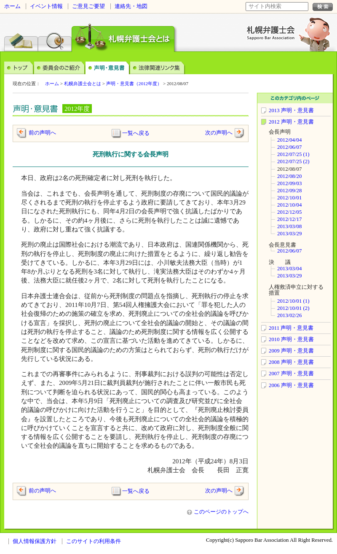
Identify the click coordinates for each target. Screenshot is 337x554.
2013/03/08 (289, 226)
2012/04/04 (289, 140)
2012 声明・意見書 (291, 122)
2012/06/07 (289, 147)
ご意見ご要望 (88, 6)
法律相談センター (21, 35)
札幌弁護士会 (271, 32)
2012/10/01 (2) (293, 308)
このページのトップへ (218, 512)
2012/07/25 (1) (293, 154)
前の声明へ (42, 133)
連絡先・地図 (131, 6)
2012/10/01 (289, 198)
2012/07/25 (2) (293, 161)
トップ (19, 67)
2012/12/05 (289, 212)
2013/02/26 (289, 315)
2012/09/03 (289, 183)
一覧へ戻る (136, 133)
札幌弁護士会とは (82, 83)
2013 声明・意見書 (291, 110)
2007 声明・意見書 (291, 374)
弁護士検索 (55, 35)
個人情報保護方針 (34, 541)
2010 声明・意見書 (291, 339)
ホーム (12, 6)
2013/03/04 (289, 269)
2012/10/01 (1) (293, 301)
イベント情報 (46, 6)
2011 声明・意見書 (291, 328)
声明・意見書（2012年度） (134, 83)
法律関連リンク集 (157, 67)
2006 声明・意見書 (291, 385)
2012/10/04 (289, 205)
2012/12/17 (289, 219)
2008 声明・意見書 (291, 362)
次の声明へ (219, 133)
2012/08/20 (289, 176)
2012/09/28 (289, 191)
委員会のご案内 (60, 67)
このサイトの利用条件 (93, 541)
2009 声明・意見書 (291, 351)
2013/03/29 (289, 234)
